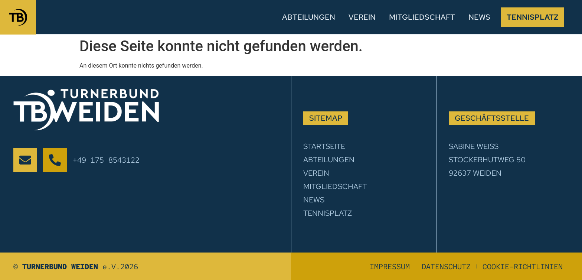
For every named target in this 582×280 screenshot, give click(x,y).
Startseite (324, 146)
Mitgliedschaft (422, 17)
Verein (362, 17)
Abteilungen (308, 17)
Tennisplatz (532, 17)
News (479, 17)
